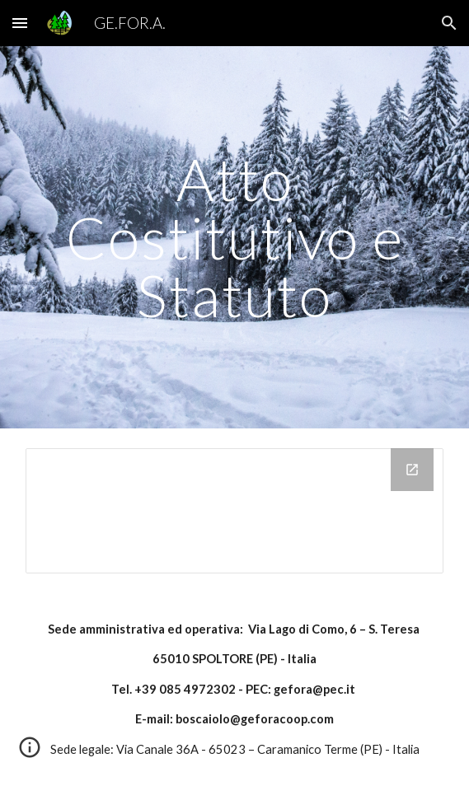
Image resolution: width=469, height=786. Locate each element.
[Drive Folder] (234, 510)
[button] (20, 22)
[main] (234, 237)
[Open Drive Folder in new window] (412, 469)
